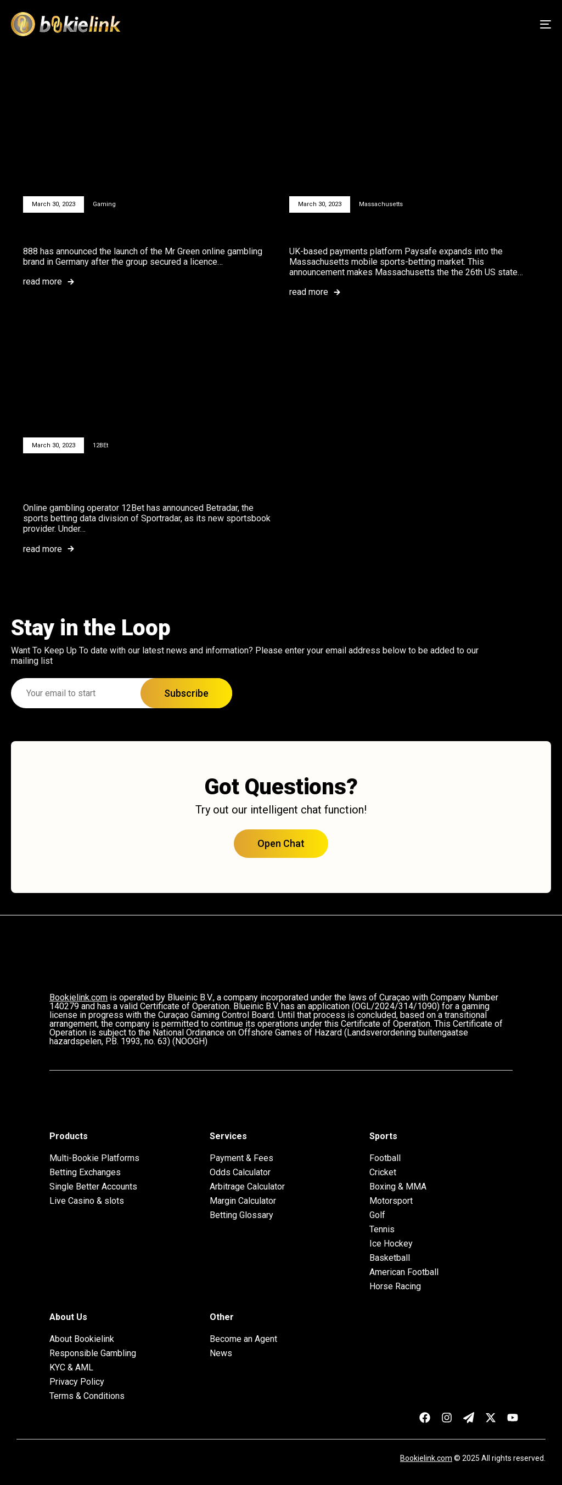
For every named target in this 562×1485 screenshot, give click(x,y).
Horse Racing (395, 1286)
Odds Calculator (240, 1172)
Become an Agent (243, 1339)
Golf (377, 1215)
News (221, 1353)
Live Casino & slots (86, 1201)
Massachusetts (381, 204)
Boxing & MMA (397, 1186)
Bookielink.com (426, 1458)
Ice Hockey (391, 1243)
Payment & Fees (241, 1158)
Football (385, 1158)
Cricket (382, 1172)
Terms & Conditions (87, 1396)
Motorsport (391, 1201)
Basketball (389, 1258)
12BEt (100, 445)
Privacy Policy (76, 1382)
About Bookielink (81, 1339)
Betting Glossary (241, 1215)
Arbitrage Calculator (247, 1186)
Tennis (382, 1229)
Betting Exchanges (85, 1172)
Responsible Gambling (92, 1353)
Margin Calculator (243, 1201)
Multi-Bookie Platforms (94, 1158)
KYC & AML (71, 1367)
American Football (404, 1272)
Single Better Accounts (93, 1186)
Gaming (104, 204)
